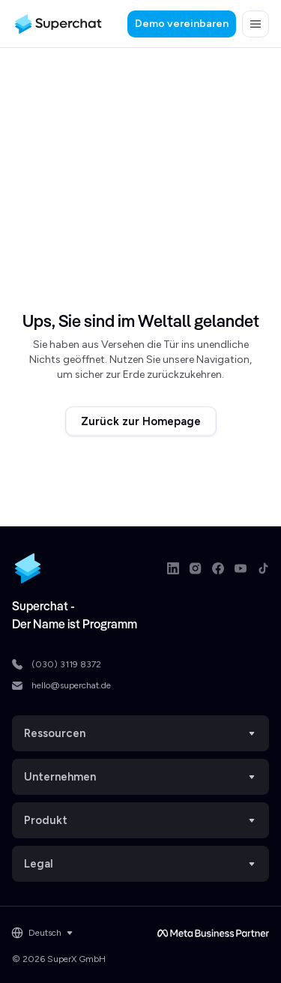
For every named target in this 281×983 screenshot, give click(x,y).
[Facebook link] (218, 568)
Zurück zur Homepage (141, 421)
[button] (255, 23)
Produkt (140, 820)
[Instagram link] (196, 568)
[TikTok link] (263, 568)
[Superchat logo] (58, 24)
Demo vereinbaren (182, 23)
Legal (140, 864)
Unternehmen (140, 777)
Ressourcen (140, 733)
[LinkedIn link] (173, 568)
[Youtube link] (241, 568)
